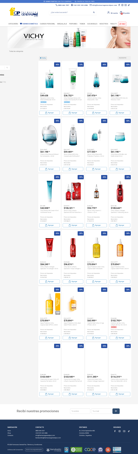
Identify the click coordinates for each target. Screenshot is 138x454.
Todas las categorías (16, 51)
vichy (43, 58)
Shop (9, 433)
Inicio (9, 430)
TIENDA (82, 24)
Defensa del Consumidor (15, 449)
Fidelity (113, 24)
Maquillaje (62, 24)
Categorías (13, 24)
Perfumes (73, 24)
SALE (123, 24)
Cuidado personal (47, 24)
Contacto (10, 435)
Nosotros (104, 24)
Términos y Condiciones (34, 444)
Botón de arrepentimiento (34, 449)
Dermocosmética (30, 24)
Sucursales (92, 24)
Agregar (49, 112)
